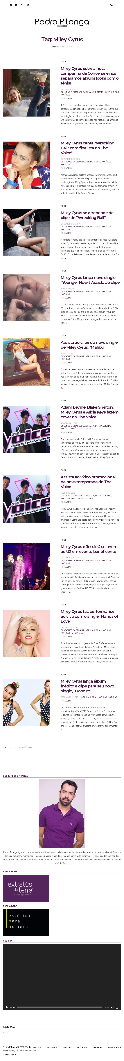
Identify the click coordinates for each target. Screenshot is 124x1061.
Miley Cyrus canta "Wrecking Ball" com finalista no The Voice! (87, 148)
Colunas (65, 92)
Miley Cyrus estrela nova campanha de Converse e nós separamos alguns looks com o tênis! (90, 76)
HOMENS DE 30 (111, 92)
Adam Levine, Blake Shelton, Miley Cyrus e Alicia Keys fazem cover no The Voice (90, 412)
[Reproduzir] (7, 1007)
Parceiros (82, 1047)
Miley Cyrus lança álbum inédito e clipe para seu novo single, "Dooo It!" (87, 686)
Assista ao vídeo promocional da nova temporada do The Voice (88, 482)
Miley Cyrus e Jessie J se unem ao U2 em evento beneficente (89, 549)
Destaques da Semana (82, 92)
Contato (67, 1047)
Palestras (52, 1047)
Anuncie (97, 1047)
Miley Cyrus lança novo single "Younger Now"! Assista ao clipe (90, 280)
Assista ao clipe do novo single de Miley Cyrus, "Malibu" (89, 345)
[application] (62, 977)
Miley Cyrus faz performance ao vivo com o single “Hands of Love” (89, 616)
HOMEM (99, 92)
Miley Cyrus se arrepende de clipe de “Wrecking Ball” (87, 215)
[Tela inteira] (117, 1007)
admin (68, 98)
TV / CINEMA (87, 428)
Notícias (65, 95)
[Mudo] (112, 1007)
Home (55, 46)
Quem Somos (114, 1047)
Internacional (93, 161)
